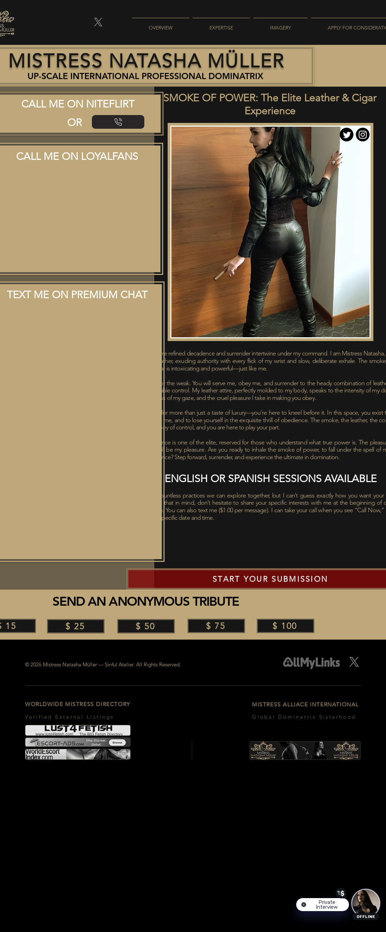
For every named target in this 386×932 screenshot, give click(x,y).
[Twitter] (346, 134)
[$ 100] (285, 626)
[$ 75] (216, 626)
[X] (98, 22)
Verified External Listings (69, 717)
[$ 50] (146, 626)
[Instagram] (363, 134)
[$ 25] (76, 626)
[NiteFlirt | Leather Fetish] (118, 122)
